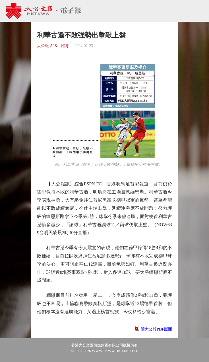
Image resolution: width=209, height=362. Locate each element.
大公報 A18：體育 (53, 46)
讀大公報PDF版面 (156, 329)
